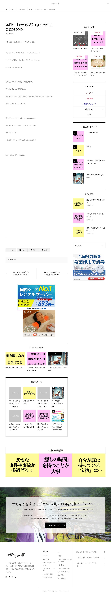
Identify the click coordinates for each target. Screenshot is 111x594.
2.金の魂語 (13, 259)
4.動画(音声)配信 (48, 574)
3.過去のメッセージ (89, 104)
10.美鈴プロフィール (63, 571)
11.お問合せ (60, 575)
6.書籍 (59, 556)
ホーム (45, 556)
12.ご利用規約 (61, 578)
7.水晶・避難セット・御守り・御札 (64, 560)
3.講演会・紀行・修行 (49, 570)
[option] (22, 465)
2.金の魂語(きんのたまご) (49, 564)
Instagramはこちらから (55, 525)
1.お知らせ (89, 93)
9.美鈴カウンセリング (63, 568)
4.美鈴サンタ (89, 109)
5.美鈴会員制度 (47, 577)
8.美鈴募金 (60, 565)
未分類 (89, 115)
